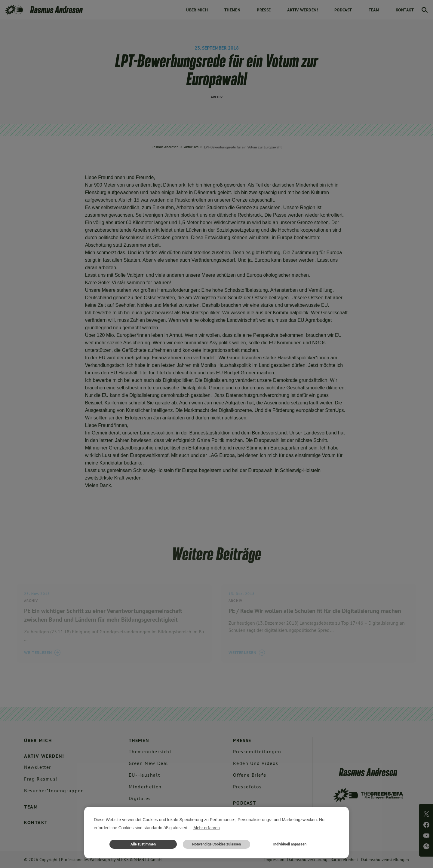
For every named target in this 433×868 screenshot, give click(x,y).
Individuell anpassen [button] (290, 844)
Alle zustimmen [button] (143, 844)
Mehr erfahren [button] (206, 827)
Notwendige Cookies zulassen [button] (216, 844)
